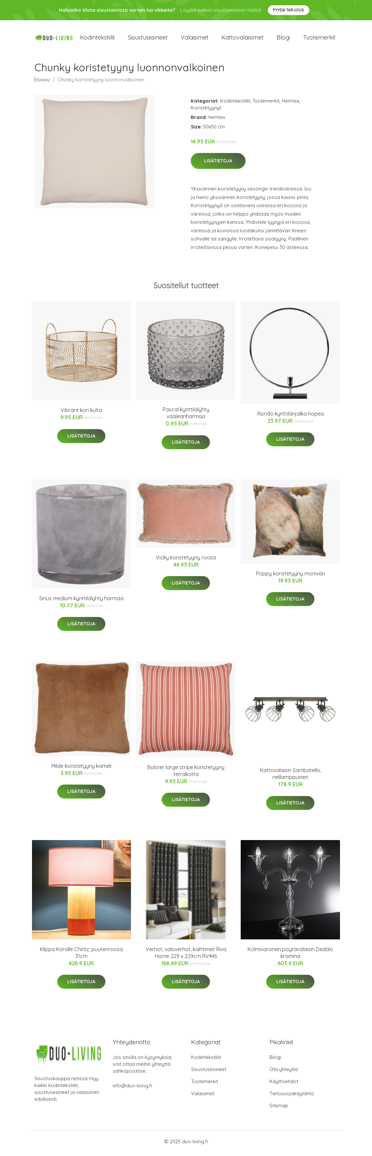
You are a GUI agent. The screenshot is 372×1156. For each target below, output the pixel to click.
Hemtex (290, 104)
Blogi (283, 39)
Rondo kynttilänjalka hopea (290, 417)
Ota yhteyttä (283, 1072)
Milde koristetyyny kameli (81, 769)
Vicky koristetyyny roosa (186, 560)
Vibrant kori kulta (81, 413)
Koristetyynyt (206, 111)
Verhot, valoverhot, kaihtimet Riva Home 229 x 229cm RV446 (186, 956)
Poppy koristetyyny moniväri (290, 576)
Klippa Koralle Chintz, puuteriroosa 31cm (81, 956)
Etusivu (42, 83)
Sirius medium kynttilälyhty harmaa (81, 601)
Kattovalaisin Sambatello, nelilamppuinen (290, 777)
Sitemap (278, 1109)
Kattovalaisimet (242, 39)
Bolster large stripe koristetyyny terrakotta (185, 774)
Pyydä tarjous (288, 10)
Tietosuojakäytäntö (291, 1097)
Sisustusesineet (148, 39)
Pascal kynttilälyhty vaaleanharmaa (186, 416)
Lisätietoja (218, 164)
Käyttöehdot (283, 1085)
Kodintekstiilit (97, 39)
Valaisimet (194, 39)
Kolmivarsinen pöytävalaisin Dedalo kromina (290, 956)
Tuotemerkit (319, 39)
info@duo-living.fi (132, 1089)
